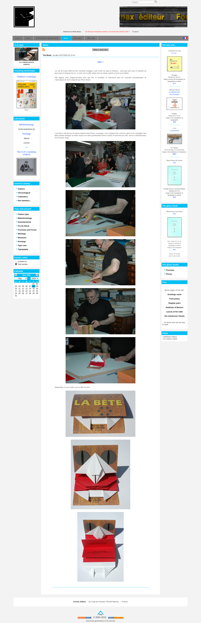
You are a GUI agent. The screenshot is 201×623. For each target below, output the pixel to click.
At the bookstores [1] (26, 129)
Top (100, 614)
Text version (22, 264)
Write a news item (100, 50)
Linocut (26, 143)
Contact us (22, 261)
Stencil (26, 138)
